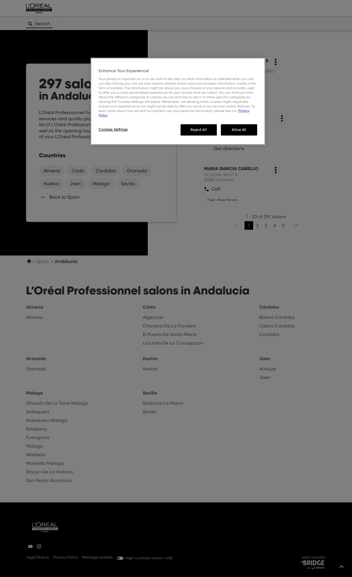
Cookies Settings (113, 129)
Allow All (239, 130)
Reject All (199, 130)
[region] (178, 101)
